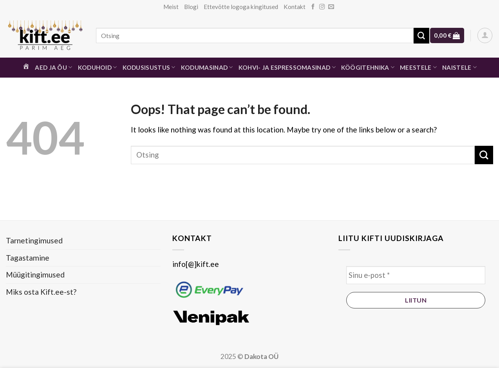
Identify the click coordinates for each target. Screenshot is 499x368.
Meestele (418, 67)
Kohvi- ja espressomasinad (287, 67)
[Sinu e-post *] (415, 275)
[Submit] (421, 36)
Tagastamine (27, 257)
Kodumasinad (207, 67)
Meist (171, 6)
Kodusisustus (149, 67)
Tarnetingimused (34, 240)
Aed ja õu (53, 67)
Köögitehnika (367, 67)
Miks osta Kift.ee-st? (41, 291)
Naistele (459, 67)
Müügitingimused (35, 274)
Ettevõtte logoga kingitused (241, 6)
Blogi (191, 6)
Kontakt (295, 6)
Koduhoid (97, 67)
